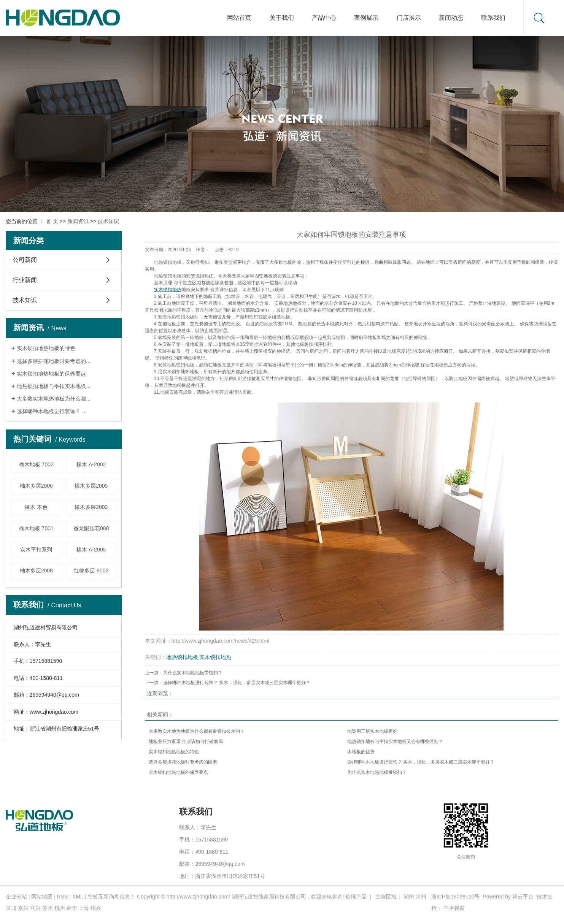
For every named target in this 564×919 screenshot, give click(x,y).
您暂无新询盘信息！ (111, 897)
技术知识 (108, 221)
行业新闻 (25, 280)
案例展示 (366, 17)
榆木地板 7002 (36, 464)
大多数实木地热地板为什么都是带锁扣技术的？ (197, 731)
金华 (71, 908)
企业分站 (16, 897)
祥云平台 (523, 897)
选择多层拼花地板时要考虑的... (54, 361)
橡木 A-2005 (91, 550)
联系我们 (493, 17)
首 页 (52, 221)
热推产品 (356, 897)
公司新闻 (25, 260)
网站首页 (239, 17)
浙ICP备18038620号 (455, 897)
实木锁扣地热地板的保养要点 (51, 374)
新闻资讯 (78, 221)
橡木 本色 (36, 507)
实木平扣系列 (36, 550)
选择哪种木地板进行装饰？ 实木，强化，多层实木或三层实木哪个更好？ (236, 682)
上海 (83, 908)
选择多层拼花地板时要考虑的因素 (183, 762)
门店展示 (409, 17)
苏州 (47, 908)
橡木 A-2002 (91, 464)
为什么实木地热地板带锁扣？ (192, 672)
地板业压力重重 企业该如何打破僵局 (186, 741)
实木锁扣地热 (215, 657)
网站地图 (41, 897)
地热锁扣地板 (167, 276)
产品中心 (324, 17)
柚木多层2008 (36, 570)
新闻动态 (451, 17)
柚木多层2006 (36, 486)
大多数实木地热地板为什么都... (54, 399)
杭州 (59, 908)
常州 (421, 897)
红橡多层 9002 (91, 570)
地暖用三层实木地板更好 (372, 731)
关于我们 (282, 17)
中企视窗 (454, 908)
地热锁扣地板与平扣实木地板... (54, 386)
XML (77, 897)
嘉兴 (23, 908)
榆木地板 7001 (36, 528)
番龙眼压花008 (91, 528)
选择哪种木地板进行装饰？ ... (52, 411)
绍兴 (96, 908)
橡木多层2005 (91, 486)
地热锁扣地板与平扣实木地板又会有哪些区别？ (395, 741)
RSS (62, 897)
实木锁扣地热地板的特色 (46, 348)
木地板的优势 (361, 751)
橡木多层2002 (91, 507)
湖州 (409, 897)
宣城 (11, 908)
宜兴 (35, 908)
